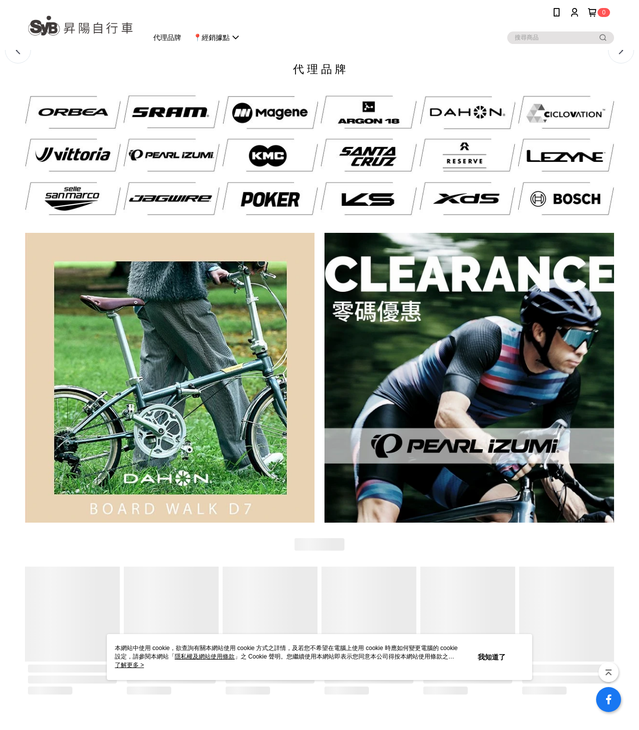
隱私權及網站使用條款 (205, 656)
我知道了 (492, 657)
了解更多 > (129, 665)
